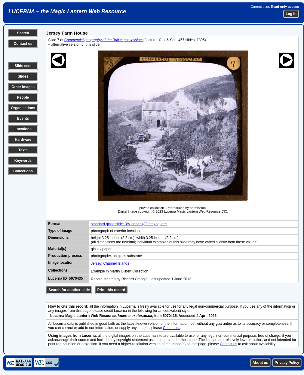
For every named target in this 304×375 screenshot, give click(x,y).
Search (23, 33)
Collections (23, 171)
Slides (23, 76)
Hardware (23, 139)
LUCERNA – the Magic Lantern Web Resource (67, 11)
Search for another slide (69, 290)
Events (23, 118)
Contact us (23, 43)
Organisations (23, 108)
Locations (23, 129)
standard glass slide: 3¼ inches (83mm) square (129, 224)
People (23, 97)
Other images (23, 87)
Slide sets (22, 66)
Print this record (111, 290)
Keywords (23, 160)
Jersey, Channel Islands (110, 263)
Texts (22, 150)
